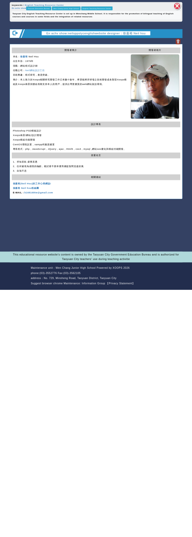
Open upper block (178, 41)
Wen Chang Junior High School (66, 8)
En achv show (19, 8)
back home (158, 273)
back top (175, 273)
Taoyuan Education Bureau (39, 8)
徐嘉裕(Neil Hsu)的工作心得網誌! (32, 183)
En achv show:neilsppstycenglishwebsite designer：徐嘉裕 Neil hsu (96, 33)
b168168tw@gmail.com (38, 192)
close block (177, 6)
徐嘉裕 (24, 56)
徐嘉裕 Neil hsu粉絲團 (26, 188)
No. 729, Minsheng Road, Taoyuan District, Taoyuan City (80, 278)
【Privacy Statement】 (120, 283)
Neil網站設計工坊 (35, 70)
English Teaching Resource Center (44, 5)
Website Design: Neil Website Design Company (19, 276)
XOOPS (117, 267)
